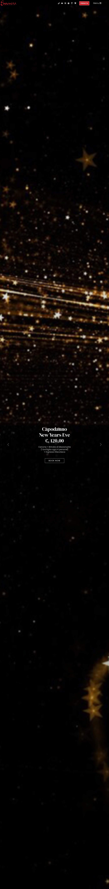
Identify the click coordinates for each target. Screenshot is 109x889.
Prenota (84, 3)
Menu (97, 3)
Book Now (54, 460)
